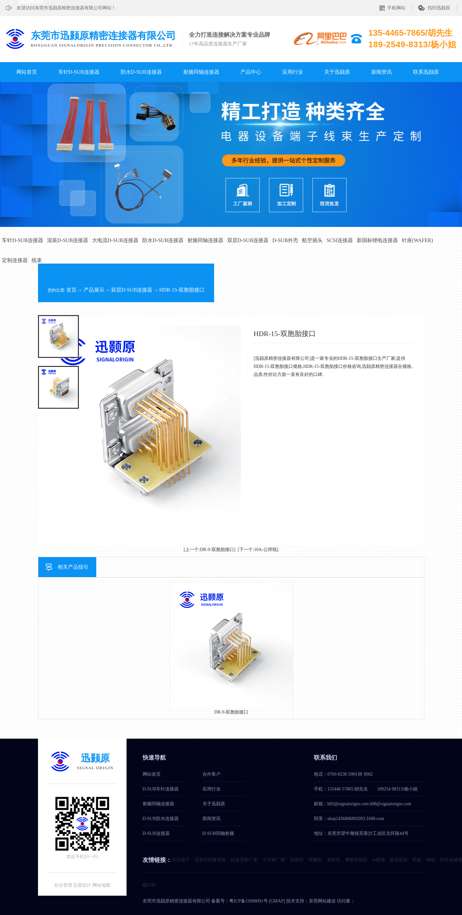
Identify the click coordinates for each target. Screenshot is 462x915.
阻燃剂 (297, 859)
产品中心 (250, 72)
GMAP (276, 901)
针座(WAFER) (417, 240)
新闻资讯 (381, 72)
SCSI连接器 (339, 240)
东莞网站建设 (322, 901)
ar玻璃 (378, 859)
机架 (416, 859)
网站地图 (101, 885)
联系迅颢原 (426, 72)
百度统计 (82, 885)
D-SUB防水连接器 (161, 818)
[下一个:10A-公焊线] (258, 549)
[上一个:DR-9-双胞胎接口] (210, 549)
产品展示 (94, 290)
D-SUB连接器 (156, 833)
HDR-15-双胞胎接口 (181, 290)
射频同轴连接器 (201, 72)
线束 (37, 260)
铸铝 (430, 859)
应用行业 (292, 72)
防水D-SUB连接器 (141, 72)
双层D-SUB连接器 (248, 240)
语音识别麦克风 (210, 859)
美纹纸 (333, 859)
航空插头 (312, 240)
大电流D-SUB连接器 (115, 240)
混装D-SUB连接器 (67, 240)
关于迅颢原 (337, 72)
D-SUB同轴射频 (218, 833)
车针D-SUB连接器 (78, 72)
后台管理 (63, 885)
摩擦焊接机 (356, 859)
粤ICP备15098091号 (248, 901)
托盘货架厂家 (244, 859)
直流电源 (399, 859)
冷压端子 (181, 859)
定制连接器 (15, 260)
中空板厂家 (274, 859)
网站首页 (26, 72)
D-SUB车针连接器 (161, 789)
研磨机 (315, 859)
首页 (71, 290)
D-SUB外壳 (285, 240)
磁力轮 (149, 884)
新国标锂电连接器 (377, 240)
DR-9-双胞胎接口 (231, 712)
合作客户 (212, 774)
